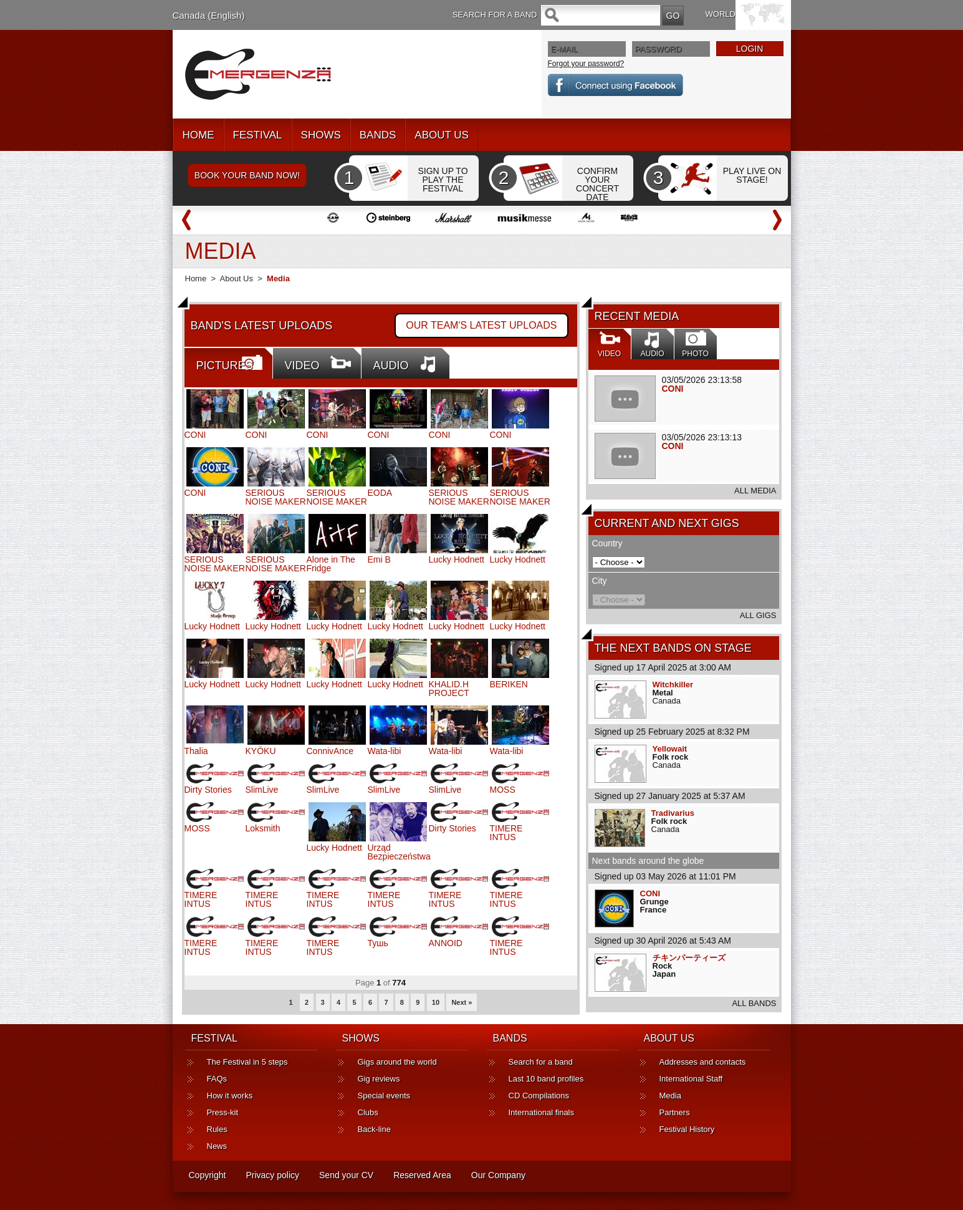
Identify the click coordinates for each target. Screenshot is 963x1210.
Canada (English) (209, 15)
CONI (673, 389)
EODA (380, 493)
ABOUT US (441, 135)
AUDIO (391, 365)
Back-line (374, 1129)
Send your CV (346, 1175)
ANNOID (445, 943)
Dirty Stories (208, 790)
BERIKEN (509, 684)
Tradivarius (672, 813)
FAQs (217, 1078)
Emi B (379, 559)
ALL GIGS (758, 615)
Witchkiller (673, 684)
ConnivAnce (330, 751)
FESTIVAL (257, 135)
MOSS (502, 790)
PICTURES (224, 365)
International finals (542, 1112)
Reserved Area (422, 1175)
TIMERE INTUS (506, 832)
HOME (198, 135)
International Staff (691, 1078)
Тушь (378, 943)
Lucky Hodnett (457, 559)
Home (196, 278)
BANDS (378, 135)
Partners (674, 1112)
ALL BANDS (754, 1003)
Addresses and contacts (702, 1062)
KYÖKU (261, 751)
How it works (230, 1095)
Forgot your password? (586, 63)
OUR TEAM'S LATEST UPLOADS (481, 325)
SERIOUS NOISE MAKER (276, 497)
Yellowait (670, 748)
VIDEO (302, 365)
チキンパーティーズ (689, 957)
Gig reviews (379, 1078)
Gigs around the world (397, 1062)
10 (435, 1002)
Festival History (687, 1129)
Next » (461, 1002)
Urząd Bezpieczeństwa (399, 852)
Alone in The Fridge (331, 563)
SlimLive (262, 790)
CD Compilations (539, 1095)
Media (670, 1095)
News (217, 1146)
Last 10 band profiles (546, 1078)
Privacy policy (272, 1175)
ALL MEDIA (755, 490)
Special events (384, 1095)
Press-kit (223, 1112)
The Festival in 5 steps (247, 1062)
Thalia (196, 751)
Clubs (368, 1112)
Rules (217, 1129)
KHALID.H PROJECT (449, 688)
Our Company (498, 1175)
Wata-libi (384, 751)
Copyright (207, 1175)
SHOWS (321, 135)
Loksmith (263, 828)
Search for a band (541, 1062)
